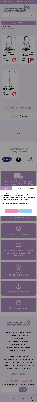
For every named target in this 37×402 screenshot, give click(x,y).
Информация (31, 188)
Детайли (18, 188)
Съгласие (6, 188)
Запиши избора (12, 211)
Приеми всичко (25, 211)
